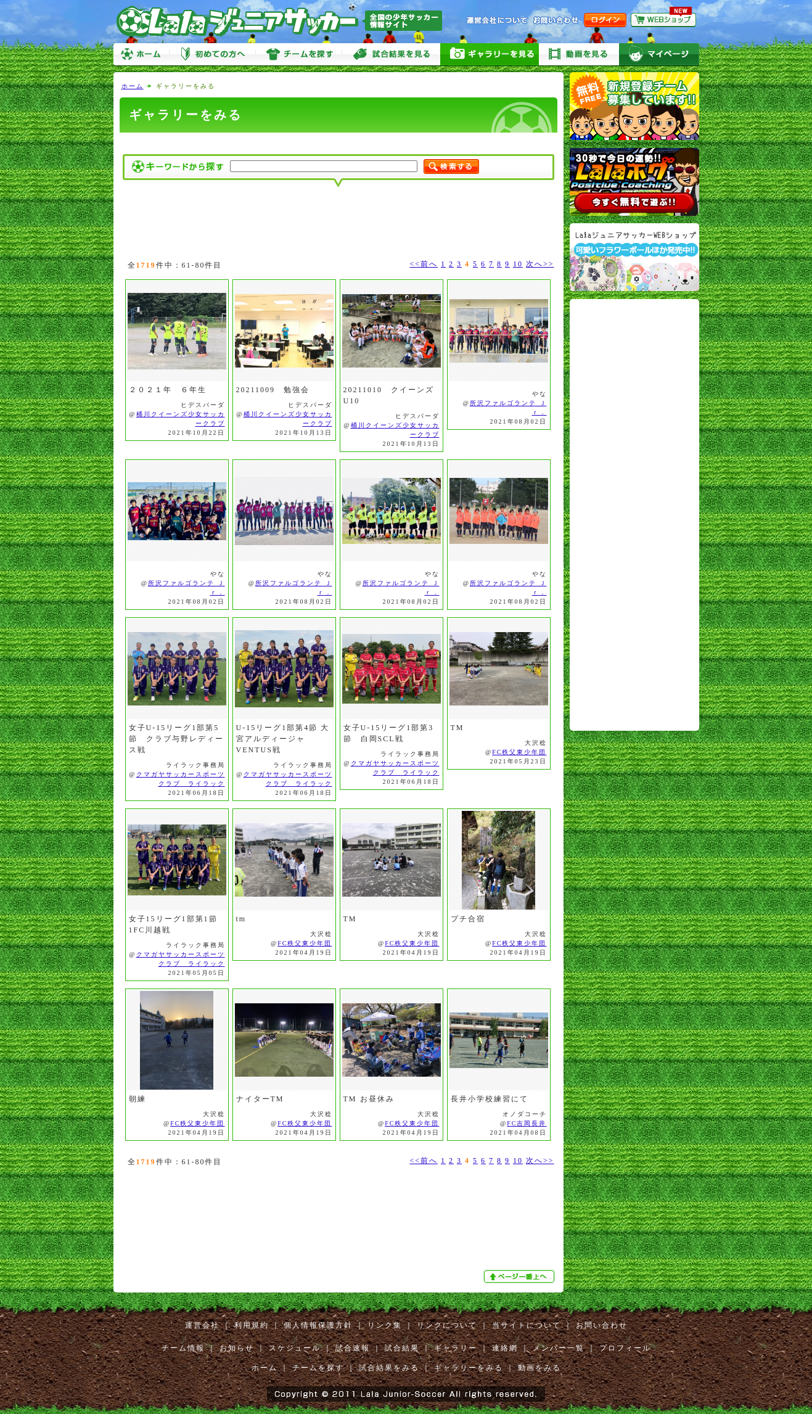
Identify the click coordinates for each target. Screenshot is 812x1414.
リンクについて (447, 1325)
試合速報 (352, 1348)
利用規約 (251, 1325)
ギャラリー (455, 1348)
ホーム (141, 54)
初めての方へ (212, 54)
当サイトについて (526, 1325)
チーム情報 (183, 1348)
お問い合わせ (602, 1325)
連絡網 (505, 1348)
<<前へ (423, 264)
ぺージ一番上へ (520, 1276)
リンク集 (384, 1325)
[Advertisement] (338, 143)
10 (518, 264)
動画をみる (579, 54)
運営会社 (202, 1325)
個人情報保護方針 (318, 1325)
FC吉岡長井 (526, 1123)
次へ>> (540, 264)
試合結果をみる (389, 1367)
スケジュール (295, 1348)
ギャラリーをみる (489, 54)
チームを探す (298, 54)
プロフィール (625, 1348)
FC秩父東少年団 (519, 752)
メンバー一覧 (558, 1348)
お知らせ (236, 1348)
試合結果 (402, 1348)
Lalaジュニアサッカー (284, 21)
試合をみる (391, 54)
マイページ (659, 54)
